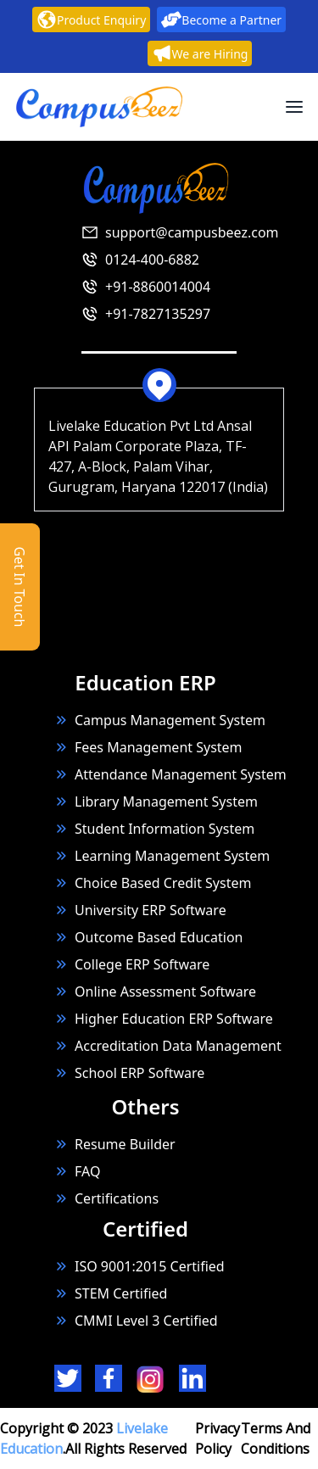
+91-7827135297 (157, 313)
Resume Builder (115, 1144)
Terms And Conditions (275, 1438)
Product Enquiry (91, 19)
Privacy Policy (217, 1438)
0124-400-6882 (152, 259)
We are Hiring (200, 53)
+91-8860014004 (157, 286)
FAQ (87, 1171)
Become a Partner (221, 19)
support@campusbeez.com (192, 232)
